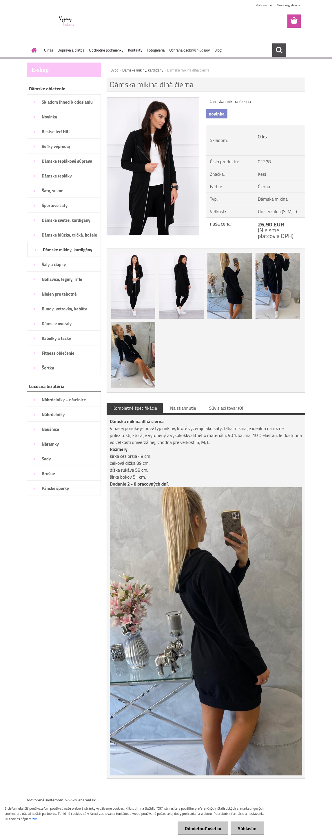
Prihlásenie (264, 5)
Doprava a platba (71, 50)
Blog (218, 50)
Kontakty (135, 50)
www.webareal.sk (80, 800)
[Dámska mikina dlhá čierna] (153, 99)
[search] (279, 50)
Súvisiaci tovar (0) (226, 408)
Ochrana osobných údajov (189, 50)
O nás (48, 50)
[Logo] (67, 21)
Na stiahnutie (183, 408)
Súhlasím (247, 828)
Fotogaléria (156, 50)
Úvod (114, 70)
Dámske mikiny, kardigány (142, 70)
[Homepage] (33, 50)
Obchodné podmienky (106, 50)
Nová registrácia (288, 5)
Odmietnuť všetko (203, 828)
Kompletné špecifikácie (134, 408)
